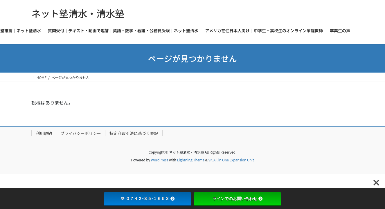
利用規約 (44, 133)
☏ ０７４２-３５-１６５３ (147, 198)
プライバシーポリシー (80, 133)
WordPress (159, 159)
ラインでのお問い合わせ (237, 198)
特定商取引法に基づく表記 (133, 133)
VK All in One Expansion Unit (231, 159)
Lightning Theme (190, 159)
